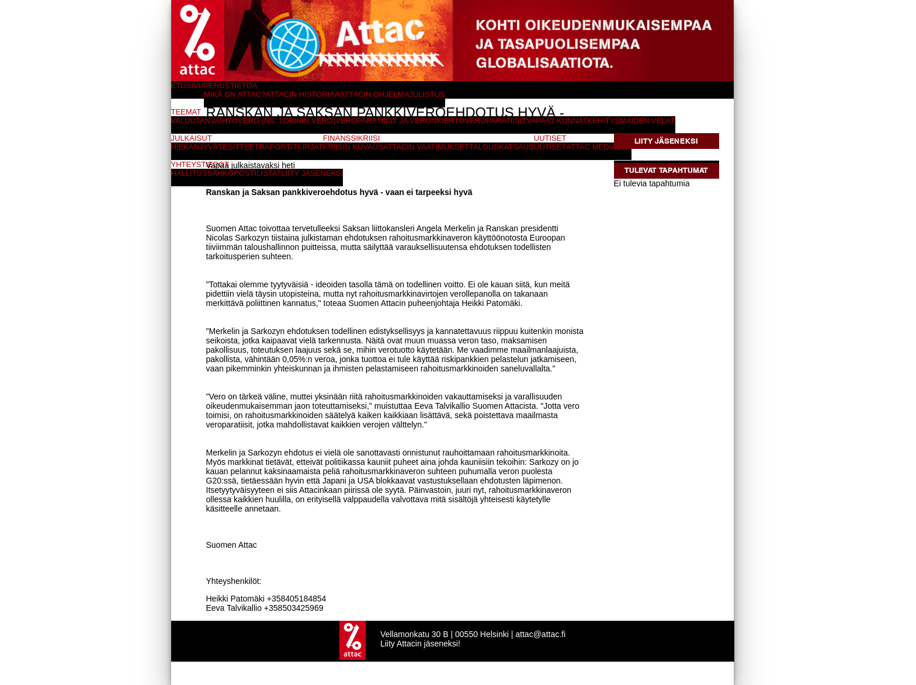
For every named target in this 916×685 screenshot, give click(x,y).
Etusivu (187, 85)
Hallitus (189, 173)
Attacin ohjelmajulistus (392, 94)
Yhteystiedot (200, 164)
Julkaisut (191, 138)
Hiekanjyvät (197, 146)
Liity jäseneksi (666, 141)
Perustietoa (231, 85)
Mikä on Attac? (235, 94)
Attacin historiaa (303, 94)
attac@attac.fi (540, 634)
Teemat (186, 111)
